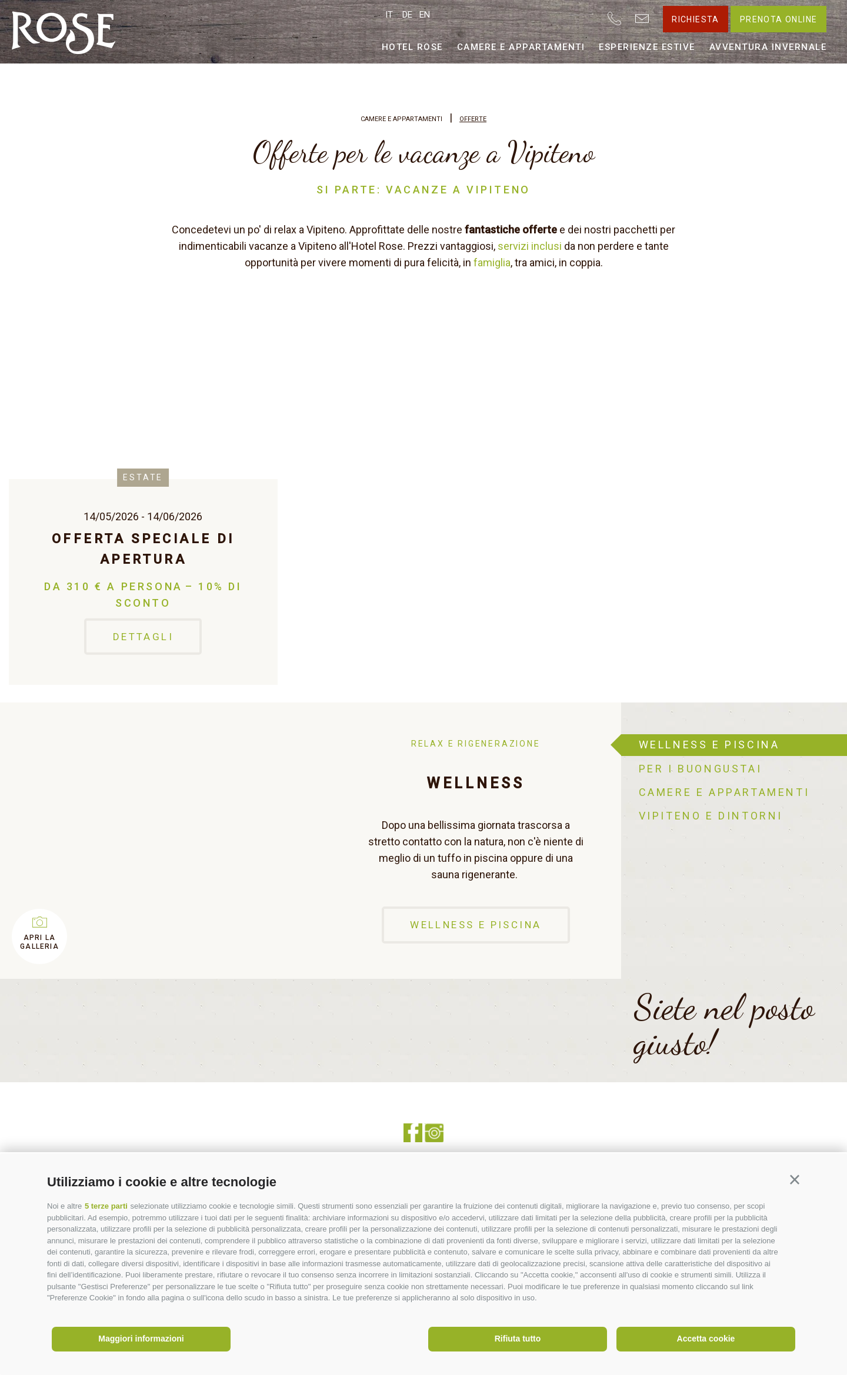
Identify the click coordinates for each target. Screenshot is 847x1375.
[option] (310, 840)
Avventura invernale (768, 47)
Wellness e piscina (475, 925)
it (389, 14)
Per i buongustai (700, 768)
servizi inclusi (530, 246)
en (424, 14)
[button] (794, 1180)
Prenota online (779, 19)
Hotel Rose (412, 47)
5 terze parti (106, 1206)
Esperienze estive (647, 47)
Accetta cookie (706, 1338)
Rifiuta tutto (518, 1338)
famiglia (492, 262)
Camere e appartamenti (521, 47)
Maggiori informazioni (141, 1338)
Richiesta (695, 19)
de (407, 14)
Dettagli (143, 636)
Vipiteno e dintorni (711, 815)
